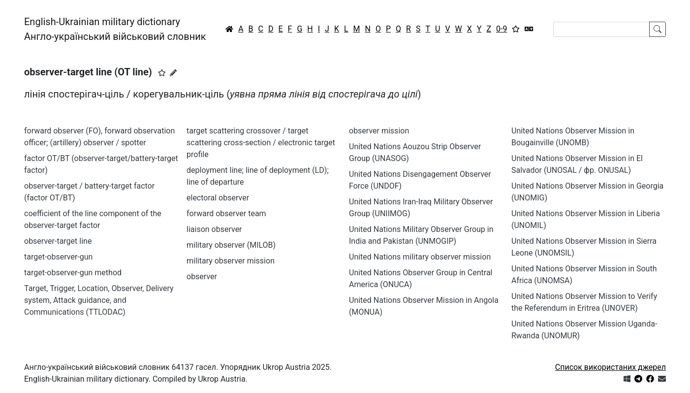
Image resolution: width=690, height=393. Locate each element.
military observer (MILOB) (231, 245)
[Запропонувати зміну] (173, 73)
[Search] (601, 29)
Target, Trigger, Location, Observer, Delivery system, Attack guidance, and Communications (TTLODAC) (99, 300)
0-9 (501, 28)
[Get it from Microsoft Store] (627, 379)
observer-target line (58, 241)
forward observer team (226, 213)
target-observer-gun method (73, 272)
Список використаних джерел (610, 367)
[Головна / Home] (229, 29)
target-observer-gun (58, 257)
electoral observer (218, 197)
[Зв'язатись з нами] (662, 379)
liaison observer (214, 229)
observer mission (379, 130)
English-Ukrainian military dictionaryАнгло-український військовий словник (115, 29)
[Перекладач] (529, 29)
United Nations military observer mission (420, 257)
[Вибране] (515, 29)
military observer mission (231, 260)
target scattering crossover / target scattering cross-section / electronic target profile (261, 142)
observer (202, 276)
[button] (162, 72)
